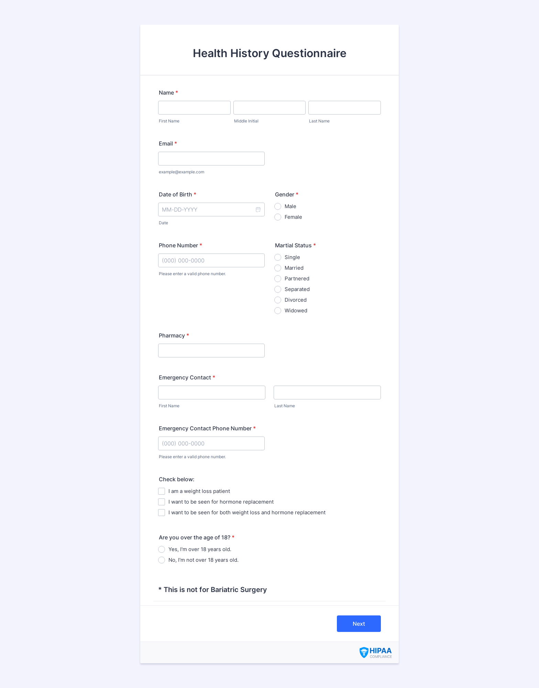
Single (292, 257)
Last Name (319, 120)
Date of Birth (177, 194)
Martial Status (295, 245)
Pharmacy (174, 335)
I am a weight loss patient (199, 491)
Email (168, 143)
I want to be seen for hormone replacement (221, 501)
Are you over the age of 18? (196, 537)
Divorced (296, 300)
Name (168, 92)
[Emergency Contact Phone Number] (211, 443)
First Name (169, 120)
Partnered (297, 278)
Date (163, 222)
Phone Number (180, 245)
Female (293, 217)
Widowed (296, 310)
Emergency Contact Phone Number (207, 428)
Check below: (177, 479)
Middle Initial (246, 120)
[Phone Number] (211, 260)
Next (359, 623)
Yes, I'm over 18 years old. (199, 549)
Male (290, 206)
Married (294, 268)
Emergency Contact (187, 377)
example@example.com (181, 171)
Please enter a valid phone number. (192, 273)
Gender (286, 194)
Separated (297, 289)
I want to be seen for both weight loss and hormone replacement (247, 512)
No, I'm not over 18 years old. (203, 560)
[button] (258, 209)
